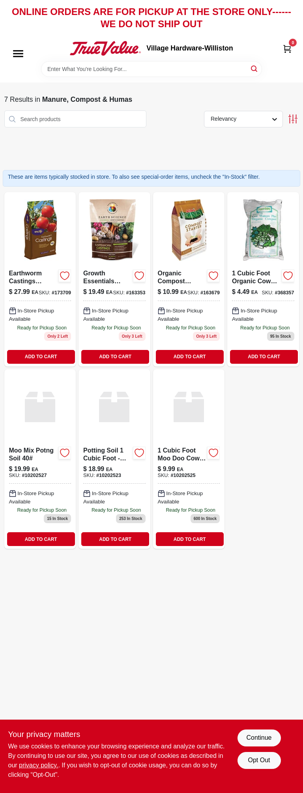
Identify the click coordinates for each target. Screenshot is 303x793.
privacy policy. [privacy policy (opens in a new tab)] (38, 765)
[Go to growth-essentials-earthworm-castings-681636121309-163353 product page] (114, 279)
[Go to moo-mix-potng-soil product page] (40, 459)
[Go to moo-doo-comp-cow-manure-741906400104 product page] (189, 459)
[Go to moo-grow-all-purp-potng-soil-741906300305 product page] (114, 459)
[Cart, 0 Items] (287, 48)
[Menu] (18, 54)
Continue (258, 737)
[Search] (254, 68)
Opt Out (259, 760)
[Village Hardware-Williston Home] (105, 48)
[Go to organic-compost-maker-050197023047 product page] (189, 279)
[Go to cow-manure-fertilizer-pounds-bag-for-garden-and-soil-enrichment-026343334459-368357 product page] (263, 279)
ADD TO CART (41, 356)
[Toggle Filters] (292, 118)
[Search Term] (151, 69)
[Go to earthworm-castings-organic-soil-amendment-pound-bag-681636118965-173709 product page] (40, 279)
